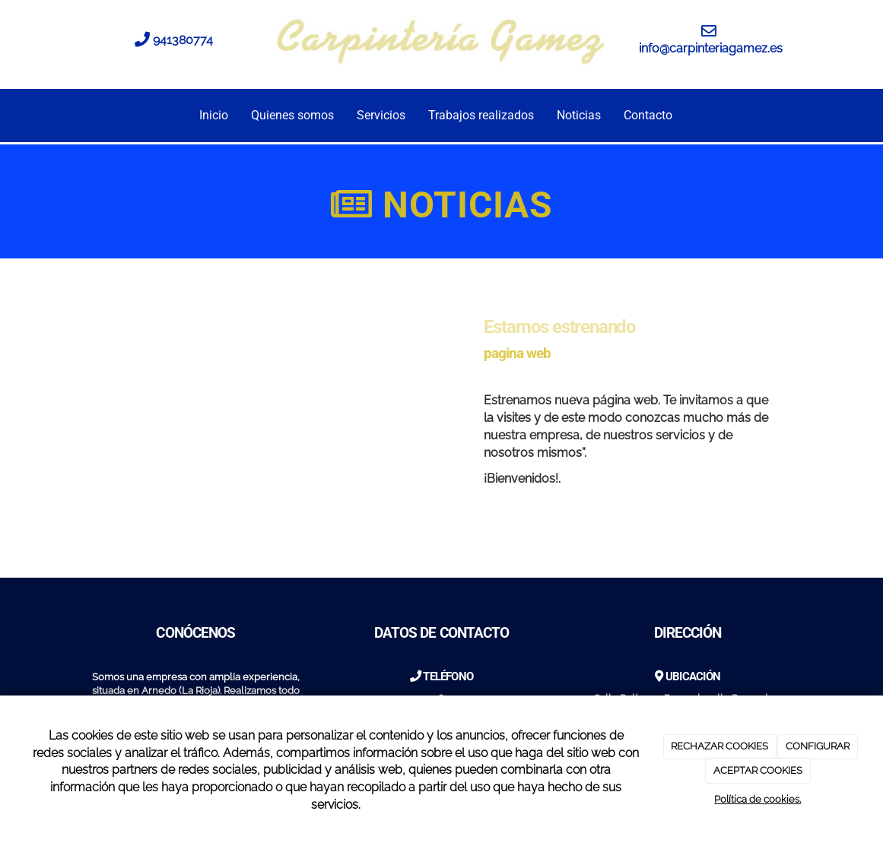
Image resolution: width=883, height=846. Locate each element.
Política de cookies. (757, 799)
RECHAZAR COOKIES (719, 746)
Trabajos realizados (481, 115)
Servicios (381, 115)
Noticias (579, 115)
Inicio (213, 115)
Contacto (648, 115)
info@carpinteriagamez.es (711, 48)
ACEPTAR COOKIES (757, 770)
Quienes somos (292, 115)
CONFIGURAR (818, 746)
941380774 (183, 40)
